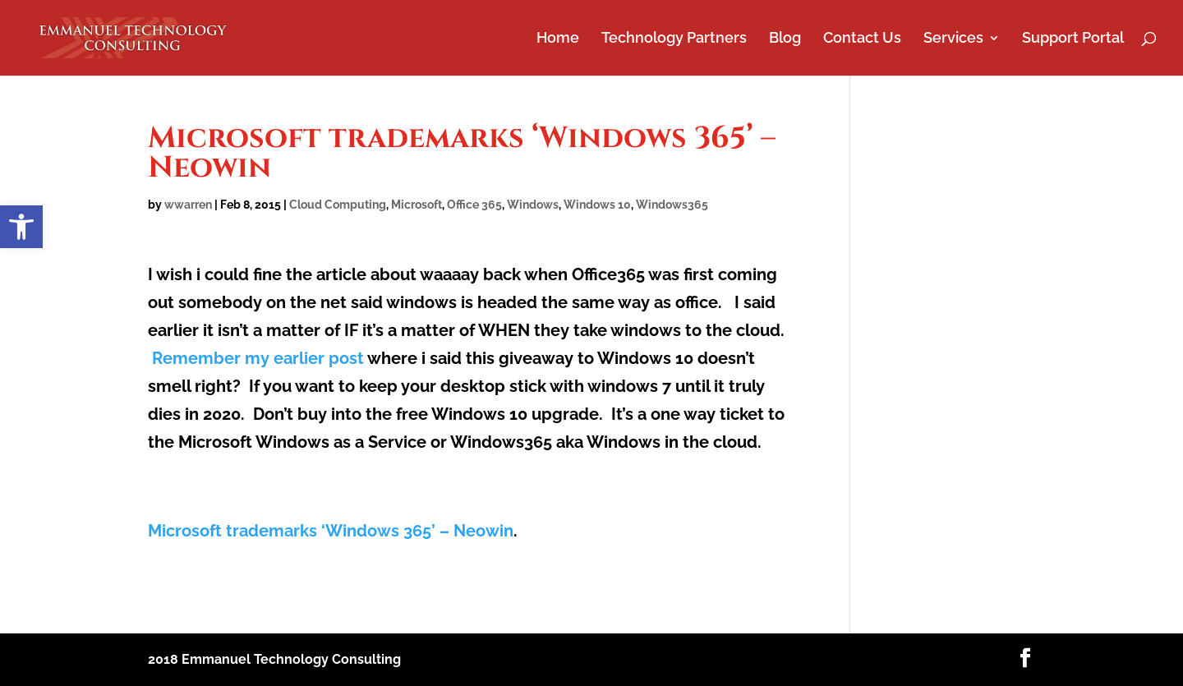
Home (557, 39)
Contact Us (862, 39)
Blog (785, 39)
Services (953, 39)
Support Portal (1073, 39)
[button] (21, 226)
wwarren (188, 204)
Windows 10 (597, 204)
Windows (533, 204)
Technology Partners (674, 39)
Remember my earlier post (258, 358)
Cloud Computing (337, 204)
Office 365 (474, 204)
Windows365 (672, 204)
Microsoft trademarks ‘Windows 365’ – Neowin (330, 531)
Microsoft (416, 204)
